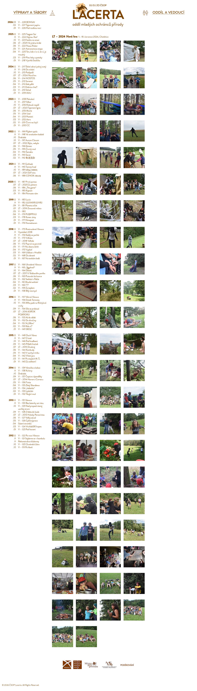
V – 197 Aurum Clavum (28, 140)
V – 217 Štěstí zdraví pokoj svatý (32, 66)
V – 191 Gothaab (25, 164)
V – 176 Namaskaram (27, 223)
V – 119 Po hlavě (25, 447)
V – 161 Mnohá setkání (28, 282)
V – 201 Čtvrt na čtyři (28, 122)
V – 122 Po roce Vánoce (29, 435)
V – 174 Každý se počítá (28, 235)
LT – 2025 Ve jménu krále (29, 43)
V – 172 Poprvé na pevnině (29, 243)
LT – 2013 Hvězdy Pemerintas (31, 414)
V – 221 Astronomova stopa (30, 48)
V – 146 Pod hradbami (28, 341)
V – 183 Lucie (24, 199)
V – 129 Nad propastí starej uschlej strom (30, 407)
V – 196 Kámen (25, 146)
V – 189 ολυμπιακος (27, 169)
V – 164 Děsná (24, 270)
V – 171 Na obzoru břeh (28, 246)
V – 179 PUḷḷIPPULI (27, 214)
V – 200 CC (24, 125)
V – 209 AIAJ (24, 93)
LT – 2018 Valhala (26, 241)
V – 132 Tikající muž (27, 394)
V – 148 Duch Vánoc (27, 335)
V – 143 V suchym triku (28, 352)
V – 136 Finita (24, 382)
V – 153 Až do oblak (27, 317)
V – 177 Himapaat (26, 220)
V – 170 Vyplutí (25, 249)
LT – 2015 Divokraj (26, 347)
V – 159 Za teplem (26, 288)
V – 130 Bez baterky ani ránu (31, 403)
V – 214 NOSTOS (26, 78)
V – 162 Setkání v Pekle (28, 279)
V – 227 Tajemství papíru (29, 25)
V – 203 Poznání (25, 116)
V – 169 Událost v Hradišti (29, 252)
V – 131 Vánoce (25, 400)
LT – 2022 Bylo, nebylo (28, 143)
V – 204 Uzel (24, 113)
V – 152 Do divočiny (27, 320)
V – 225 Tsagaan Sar (27, 34)
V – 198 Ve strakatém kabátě (31, 134)
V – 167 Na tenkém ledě (29, 258)
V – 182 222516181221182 (30, 202)
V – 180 (22, 211)
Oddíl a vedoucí (168, 12)
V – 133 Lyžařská (25, 391)
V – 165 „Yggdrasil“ (26, 267)
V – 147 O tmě (25, 338)
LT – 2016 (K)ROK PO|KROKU (26, 313)
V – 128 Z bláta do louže (28, 412)
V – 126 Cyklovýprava (28, 420)
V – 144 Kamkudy (26, 350)
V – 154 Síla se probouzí (28, 308)
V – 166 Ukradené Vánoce (30, 264)
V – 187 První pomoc (27, 181)
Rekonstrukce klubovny (28, 441)
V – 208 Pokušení (26, 99)
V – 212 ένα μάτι (26, 84)
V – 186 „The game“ (27, 187)
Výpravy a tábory (30, 12)
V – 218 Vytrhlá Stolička (29, 60)
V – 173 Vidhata (25, 238)
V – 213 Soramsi (25, 81)
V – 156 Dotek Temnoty (29, 300)
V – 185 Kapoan (25, 190)
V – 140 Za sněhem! (27, 361)
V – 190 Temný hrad (27, 167)
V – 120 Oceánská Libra (28, 444)
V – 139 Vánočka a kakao (29, 367)
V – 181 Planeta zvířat (27, 205)
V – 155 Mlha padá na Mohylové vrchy (32, 304)
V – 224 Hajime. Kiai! (27, 37)
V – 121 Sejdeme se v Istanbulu (31, 438)
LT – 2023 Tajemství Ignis (29, 108)
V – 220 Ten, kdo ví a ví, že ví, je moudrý (32, 53)
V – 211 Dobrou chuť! (27, 87)
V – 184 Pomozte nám (28, 193)
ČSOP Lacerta (15, 685)
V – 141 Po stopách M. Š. (29, 358)
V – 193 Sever (24, 155)
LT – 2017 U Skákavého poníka (31, 273)
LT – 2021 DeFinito (27, 172)
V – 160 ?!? (23, 285)
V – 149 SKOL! (25, 329)
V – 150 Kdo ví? (25, 326)
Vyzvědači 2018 (25, 232)
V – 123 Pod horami (27, 429)
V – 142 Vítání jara (26, 355)
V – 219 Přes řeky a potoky (30, 57)
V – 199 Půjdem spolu (27, 131)
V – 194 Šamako (25, 152)
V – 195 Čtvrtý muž (27, 149)
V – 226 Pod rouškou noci (29, 28)
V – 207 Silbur (24, 102)
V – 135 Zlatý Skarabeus (29, 385)
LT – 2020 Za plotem (27, 184)
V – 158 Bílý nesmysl (27, 291)
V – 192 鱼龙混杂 (26, 157)
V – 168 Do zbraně (26, 255)
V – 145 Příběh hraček (28, 344)
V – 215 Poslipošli (26, 72)
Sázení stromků (24, 423)
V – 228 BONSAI (26, 22)
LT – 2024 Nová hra (27, 75)
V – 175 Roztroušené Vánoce (31, 229)
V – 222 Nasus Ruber (28, 46)
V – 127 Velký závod (27, 417)
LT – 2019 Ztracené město (29, 208)
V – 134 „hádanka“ (26, 388)
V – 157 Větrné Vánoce (28, 297)
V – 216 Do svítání (26, 69)
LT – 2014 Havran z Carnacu (30, 379)
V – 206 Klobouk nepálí (28, 105)
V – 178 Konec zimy (27, 217)
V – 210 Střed (24, 90)
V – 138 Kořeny (25, 370)
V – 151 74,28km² (26, 323)
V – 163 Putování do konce (30, 276)
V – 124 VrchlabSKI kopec (30, 426)
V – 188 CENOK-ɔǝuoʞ (29, 175)
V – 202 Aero (24, 119)
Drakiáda (22, 137)
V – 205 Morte (25, 110)
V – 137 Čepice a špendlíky (30, 376)
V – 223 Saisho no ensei (28, 40)
